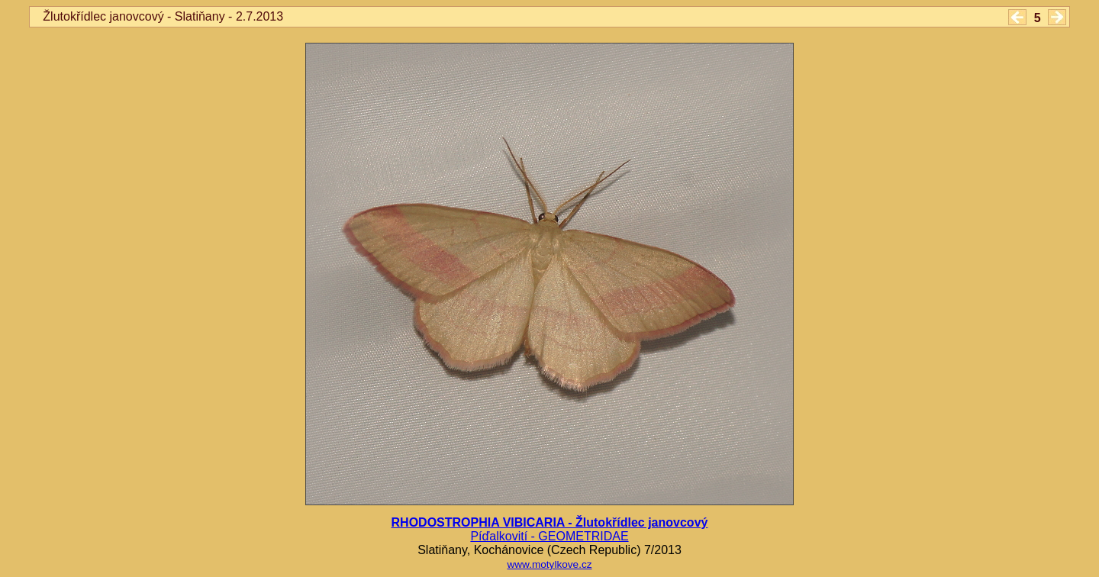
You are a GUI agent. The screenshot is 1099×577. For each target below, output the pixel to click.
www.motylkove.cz (549, 564)
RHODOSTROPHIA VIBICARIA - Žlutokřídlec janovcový (550, 522)
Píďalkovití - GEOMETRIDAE (549, 536)
